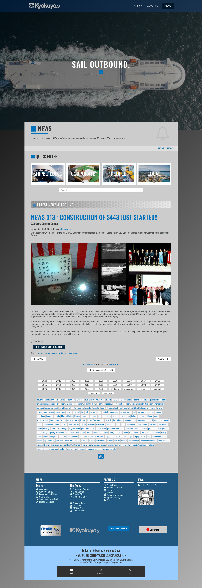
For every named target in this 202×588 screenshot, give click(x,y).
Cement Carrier (78, 497)
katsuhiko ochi (43, 420)
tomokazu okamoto (149, 441)
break (39, 404)
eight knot (135, 408)
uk (90, 445)
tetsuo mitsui (134, 441)
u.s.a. (85, 445)
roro (142, 433)
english (160, 408)
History (109, 490)
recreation (70, 433)
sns (149, 437)
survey (92, 441)
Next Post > (115, 364)
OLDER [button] (163, 359)
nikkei (39, 428)
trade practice (163, 441)
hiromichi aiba (67, 416)
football (105, 412)
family (69, 412)
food (99, 412)
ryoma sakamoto (153, 433)
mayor (76, 424)
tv (72, 445)
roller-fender (134, 433)
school (45, 437)
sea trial (62, 437)
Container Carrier (79, 489)
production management (158, 428)
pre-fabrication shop (115, 428)
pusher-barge (42, 433)
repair (125, 433)
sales (39, 437)
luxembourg (118, 420)
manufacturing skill (145, 420)
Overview (42, 489)
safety (163, 433)
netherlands (131, 424)
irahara (134, 416)
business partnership (52, 404)
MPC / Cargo (77, 508)
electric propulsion (148, 408)
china (87, 404)
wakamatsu (112, 445)
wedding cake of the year (47, 449)
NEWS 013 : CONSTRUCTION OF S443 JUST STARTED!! (94, 217)
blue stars (156, 400)
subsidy (84, 441)
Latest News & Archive (149, 485)
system (110, 441)
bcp (129, 400)
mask (39, 424)
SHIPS (137, 6)
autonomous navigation (94, 400)
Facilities (109, 492)
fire (82, 412)
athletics (80, 400)
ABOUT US (152, 6)
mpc (123, 424)
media (83, 424)
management (130, 420)
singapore (138, 437)
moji (118, 424)
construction (143, 404)
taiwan (117, 441)
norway (46, 428)
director (88, 408)
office (53, 428)
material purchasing (51, 424)
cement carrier (43, 353)
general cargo (126, 412)
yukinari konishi (109, 449)
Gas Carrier (77, 492)
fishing (92, 412)
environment (42, 412)
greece (158, 412)
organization (74, 428)
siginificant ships (125, 437)
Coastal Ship (77, 511)
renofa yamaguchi (100, 433)
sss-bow (59, 441)
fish (86, 412)
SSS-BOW (42, 497)
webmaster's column (137, 445)
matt (70, 424)
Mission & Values (113, 488)
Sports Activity (112, 498)
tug (68, 445)
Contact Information (114, 495)
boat (163, 400)
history (77, 416)
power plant (101, 428)
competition (132, 404)
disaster (96, 408)
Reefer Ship (77, 494)
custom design (77, 408)
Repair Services (45, 502)
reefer (89, 433)
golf (134, 412)
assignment (70, 400)
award (108, 400)
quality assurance (57, 433)
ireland (141, 416)
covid (61, 408)
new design (142, 424)
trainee (40, 445)
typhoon (77, 445)
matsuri (64, 424)
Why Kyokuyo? (44, 492)
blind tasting (146, 400)
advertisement (43, 400)
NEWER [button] (38, 359)
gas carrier (114, 412)
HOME (161, 148)
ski (145, 437)
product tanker (141, 428)
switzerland (100, 441)
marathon (158, 420)
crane (67, 408)
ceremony (55, 353)
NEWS (168, 6)
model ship (110, 424)
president (129, 428)
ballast (115, 400)
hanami (49, 416)
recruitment (80, 433)
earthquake (124, 408)
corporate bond (51, 408)
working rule (72, 449)
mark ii (166, 420)
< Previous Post (88, 364)
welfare (62, 449)
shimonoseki (73, 437)
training (47, 445)
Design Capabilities (46, 494)
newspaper (162, 424)
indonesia (107, 416)
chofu (93, 404)
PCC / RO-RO (78, 506)
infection (115, 416)
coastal (109, 404)
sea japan (54, 437)
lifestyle (109, 420)
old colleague (62, 428)
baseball (123, 400)
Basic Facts (110, 485)
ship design (84, 437)
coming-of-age (120, 404)
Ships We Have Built (47, 499)
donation (110, 408)
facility (51, 412)
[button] (101, 72)
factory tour (60, 412)
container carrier (157, 404)
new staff (152, 424)
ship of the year (97, 437)
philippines (90, 428)
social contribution (159, 437)
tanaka (124, 441)
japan (63, 353)
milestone (100, 424)
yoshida (82, 449)
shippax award (111, 437)
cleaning (101, 404)
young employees (94, 449)
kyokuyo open (73, 420)
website (151, 445)
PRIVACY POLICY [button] (118, 528)
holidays (84, 416)
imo (99, 416)
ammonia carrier (57, 400)
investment (125, 416)
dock (103, 408)
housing (93, 416)
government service (146, 412)
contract (40, 408)
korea (63, 420)
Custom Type (77, 503)
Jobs (107, 500)
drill (116, 408)
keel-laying (73, 353)
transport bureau (59, 445)
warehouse (123, 445)
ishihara (149, 416)
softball (40, 441)
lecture (83, 420)
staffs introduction (72, 441)
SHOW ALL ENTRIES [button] (101, 370)
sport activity (49, 441)
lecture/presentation (95, 420)
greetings (41, 416)
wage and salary (99, 445)
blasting (136, 400)
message (91, 424)
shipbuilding (65, 229)
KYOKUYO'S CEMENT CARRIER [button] (49, 346)
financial (76, 412)
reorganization (115, 433)
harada (57, 416)
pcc (82, 428)
